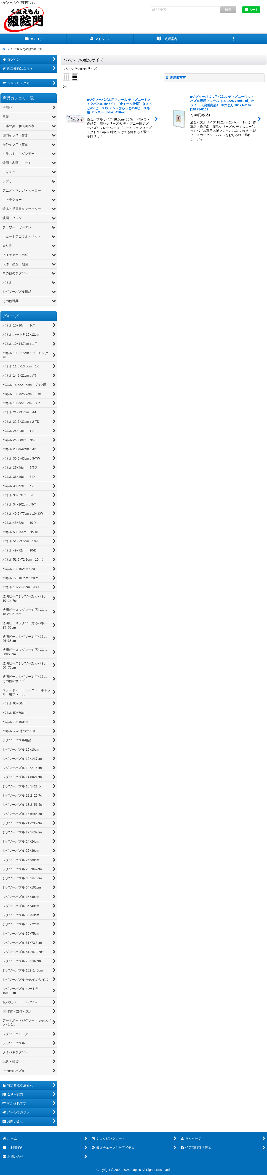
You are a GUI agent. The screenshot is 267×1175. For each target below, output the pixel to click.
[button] (233, 39)
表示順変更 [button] (176, 78)
